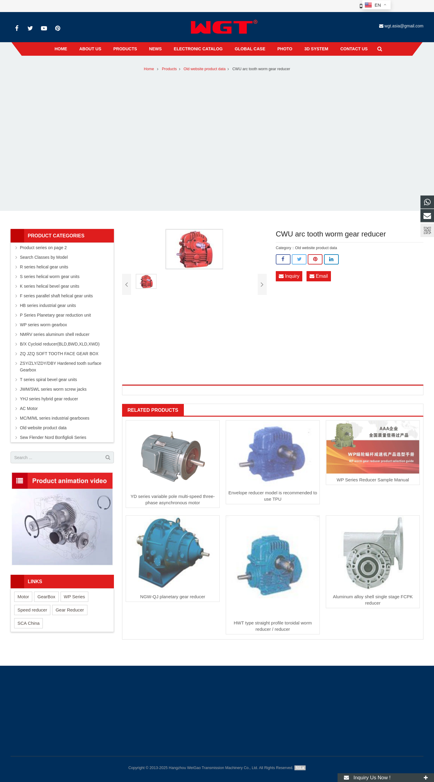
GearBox (46, 596)
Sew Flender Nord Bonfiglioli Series (53, 437)
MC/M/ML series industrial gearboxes (55, 418)
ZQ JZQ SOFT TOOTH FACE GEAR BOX (59, 353)
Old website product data (204, 69)
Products (169, 69)
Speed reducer (32, 609)
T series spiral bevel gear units (48, 379)
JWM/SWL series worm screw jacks (53, 389)
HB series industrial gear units (48, 305)
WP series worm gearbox (43, 324)
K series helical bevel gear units (49, 286)
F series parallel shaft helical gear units (56, 295)
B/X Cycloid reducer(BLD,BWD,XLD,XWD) (60, 344)
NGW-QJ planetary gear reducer (172, 596)
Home (149, 69)
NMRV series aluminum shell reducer (55, 334)
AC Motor (29, 408)
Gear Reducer (69, 609)
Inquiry (289, 276)
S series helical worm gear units (50, 276)
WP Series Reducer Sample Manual (373, 479)
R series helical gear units (44, 266)
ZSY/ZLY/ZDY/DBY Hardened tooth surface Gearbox (60, 366)
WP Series (74, 596)
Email (319, 276)
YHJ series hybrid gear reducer (49, 398)
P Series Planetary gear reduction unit (55, 315)
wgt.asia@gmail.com (404, 25)
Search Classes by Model (44, 257)
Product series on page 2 (43, 247)
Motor (23, 596)
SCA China (28, 623)
